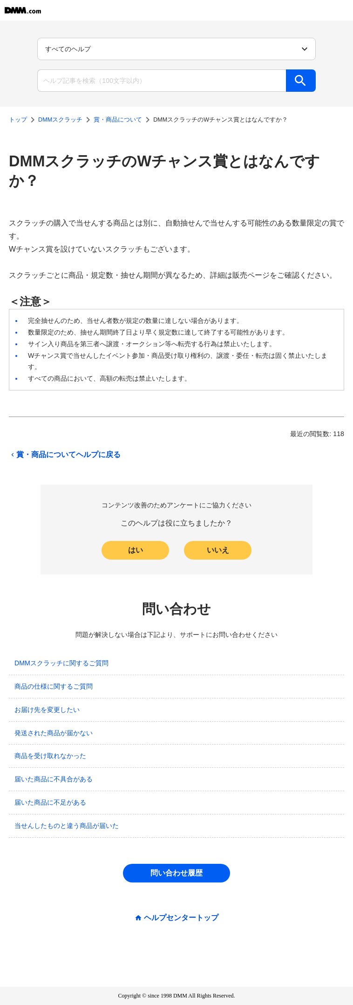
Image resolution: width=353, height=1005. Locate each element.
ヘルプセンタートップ (181, 918)
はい (135, 550)
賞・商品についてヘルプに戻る (65, 454)
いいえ (218, 550)
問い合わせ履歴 (176, 873)
